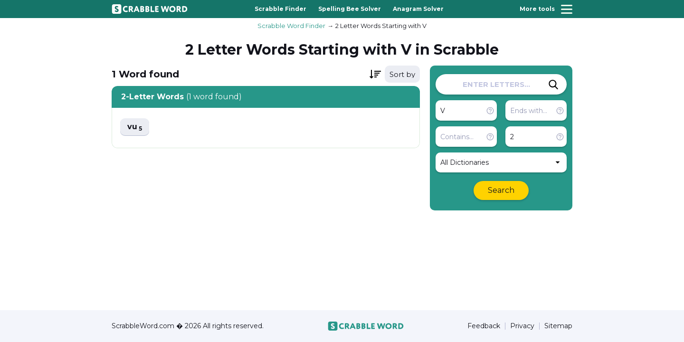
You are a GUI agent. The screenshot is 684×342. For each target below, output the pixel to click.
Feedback (483, 326)
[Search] (553, 84)
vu (134, 127)
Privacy (522, 326)
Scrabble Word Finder (291, 25)
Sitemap (558, 326)
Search (501, 190)
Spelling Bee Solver (349, 8)
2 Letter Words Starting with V (381, 25)
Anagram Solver (418, 8)
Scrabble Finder (280, 8)
